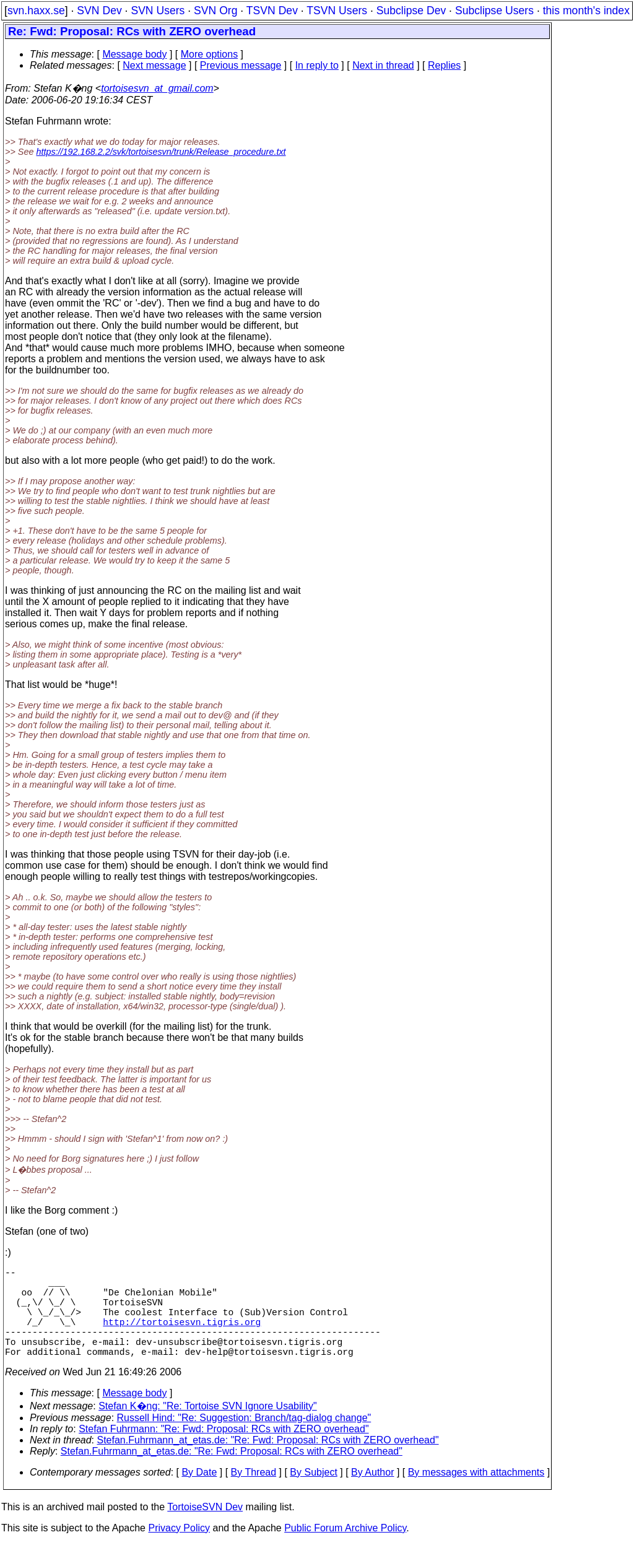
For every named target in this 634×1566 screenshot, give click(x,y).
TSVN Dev (272, 10)
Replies (444, 65)
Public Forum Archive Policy (345, 1550)
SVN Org (215, 10)
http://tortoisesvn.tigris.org (182, 1336)
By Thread (254, 1494)
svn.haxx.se (36, 10)
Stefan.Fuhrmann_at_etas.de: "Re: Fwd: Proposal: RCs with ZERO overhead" (268, 1462)
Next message (154, 65)
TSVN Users (336, 10)
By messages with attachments (476, 1494)
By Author (372, 1494)
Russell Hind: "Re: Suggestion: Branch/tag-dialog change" (244, 1440)
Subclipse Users (494, 10)
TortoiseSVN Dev (205, 1529)
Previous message (241, 65)
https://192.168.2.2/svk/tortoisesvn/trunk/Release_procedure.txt (160, 152)
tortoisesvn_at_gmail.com (157, 88)
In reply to (317, 65)
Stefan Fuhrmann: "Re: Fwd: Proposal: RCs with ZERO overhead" (223, 1451)
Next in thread (383, 65)
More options (209, 54)
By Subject (313, 1494)
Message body (134, 54)
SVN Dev (99, 10)
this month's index (586, 10)
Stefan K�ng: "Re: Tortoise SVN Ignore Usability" (207, 1428)
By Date (199, 1494)
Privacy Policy (179, 1550)
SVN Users (158, 10)
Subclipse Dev (411, 10)
